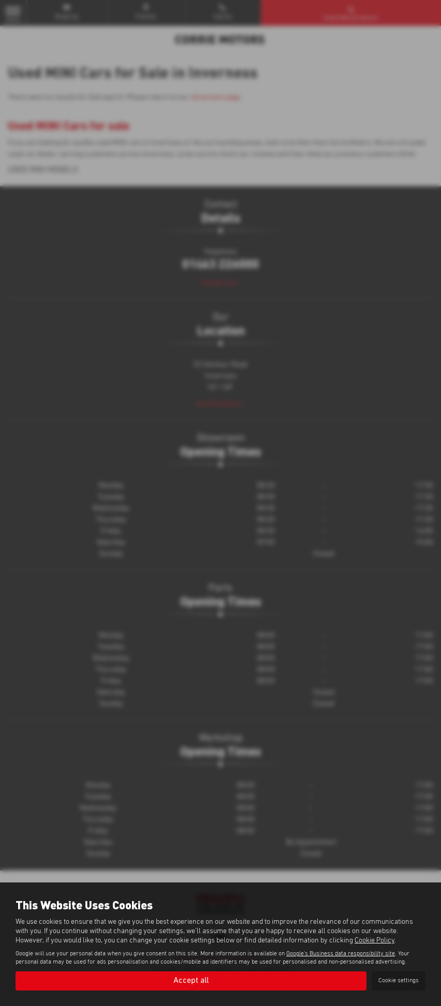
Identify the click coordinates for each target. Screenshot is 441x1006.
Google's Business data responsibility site (340, 954)
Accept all (191, 981)
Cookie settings (398, 981)
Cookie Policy (374, 940)
